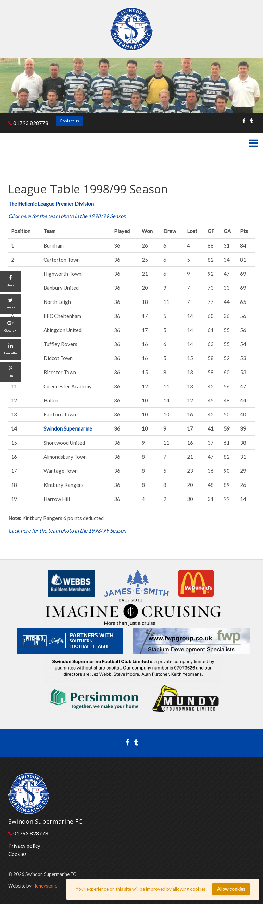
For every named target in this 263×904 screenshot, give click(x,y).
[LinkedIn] (10, 349)
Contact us (69, 120)
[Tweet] (10, 304)
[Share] (10, 281)
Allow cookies (231, 889)
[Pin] (10, 372)
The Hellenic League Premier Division (51, 204)
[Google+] (10, 327)
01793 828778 (28, 123)
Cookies (17, 854)
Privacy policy (24, 846)
